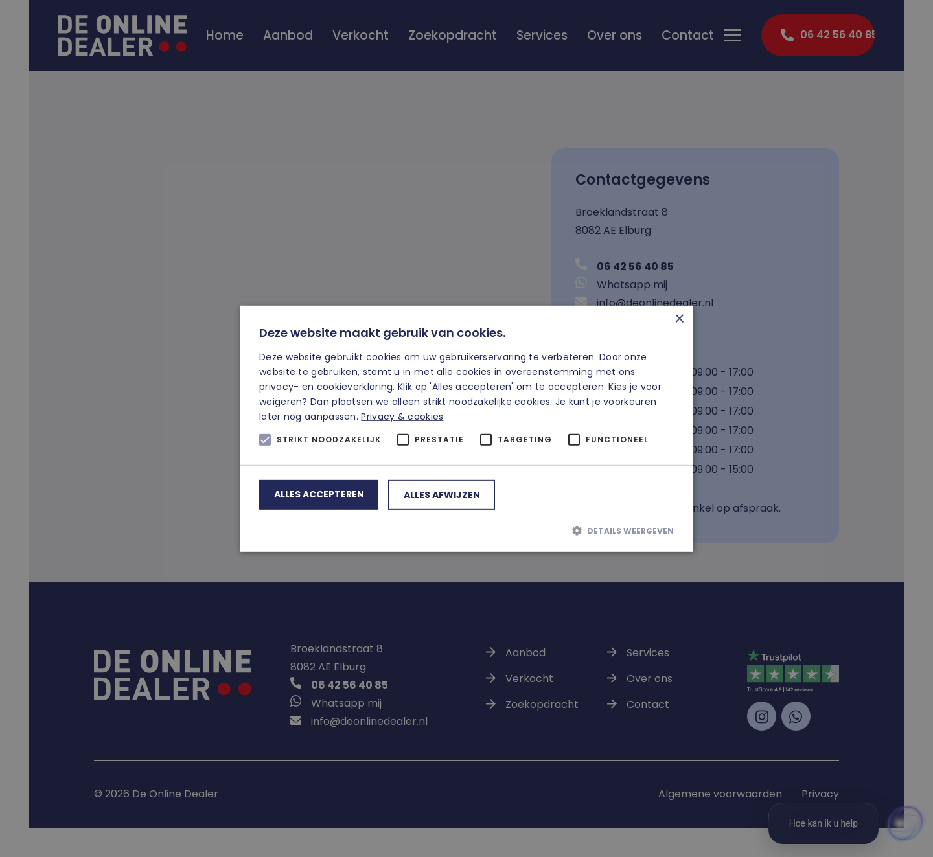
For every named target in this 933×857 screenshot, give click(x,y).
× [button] (679, 320)
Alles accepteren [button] (319, 494)
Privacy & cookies (402, 416)
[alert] (466, 428)
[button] (466, 530)
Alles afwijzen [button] (442, 494)
